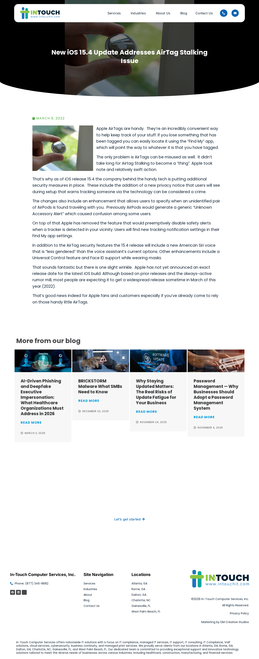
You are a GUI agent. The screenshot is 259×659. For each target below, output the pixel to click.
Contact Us (204, 13)
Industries (139, 13)
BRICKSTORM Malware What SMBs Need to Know (100, 386)
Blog (183, 13)
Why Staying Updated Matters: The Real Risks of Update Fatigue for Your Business (156, 392)
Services (115, 13)
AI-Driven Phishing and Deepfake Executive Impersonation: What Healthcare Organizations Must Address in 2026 (42, 397)
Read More (31, 422)
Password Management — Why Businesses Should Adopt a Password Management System (216, 394)
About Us (164, 13)
